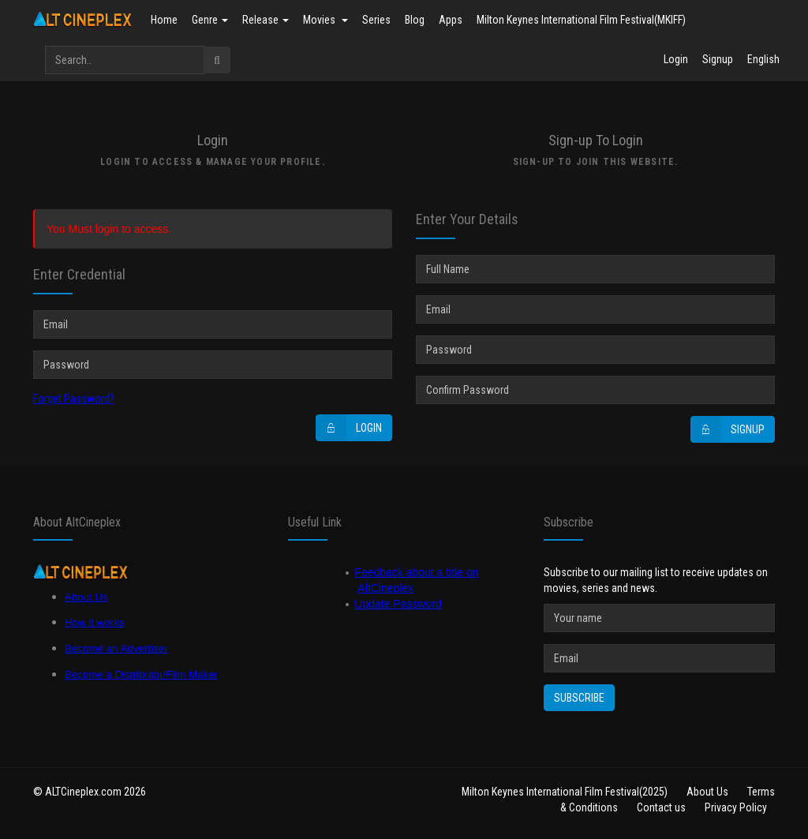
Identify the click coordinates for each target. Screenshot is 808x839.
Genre (210, 19)
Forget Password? (73, 398)
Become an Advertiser (116, 648)
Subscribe (579, 697)
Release (265, 19)
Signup (717, 59)
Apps (450, 19)
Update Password (398, 603)
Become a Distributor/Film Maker (141, 674)
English (763, 59)
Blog (415, 19)
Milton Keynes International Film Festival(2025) (565, 791)
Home (164, 19)
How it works (95, 622)
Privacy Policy (736, 807)
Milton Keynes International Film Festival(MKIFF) (581, 19)
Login (676, 59)
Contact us (661, 807)
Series (376, 19)
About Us (86, 597)
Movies (325, 19)
